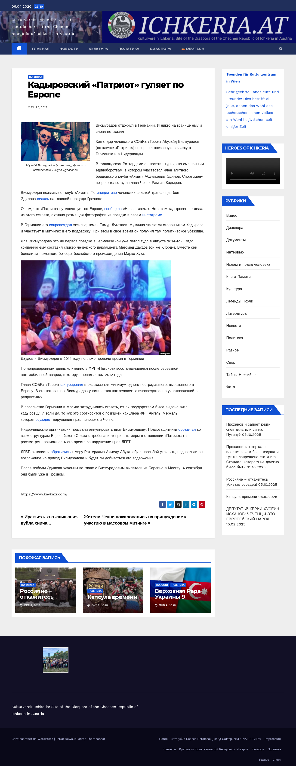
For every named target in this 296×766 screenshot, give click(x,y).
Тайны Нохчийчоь (242, 374)
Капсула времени (112, 597)
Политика (128, 49)
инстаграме (152, 215)
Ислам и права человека (248, 264)
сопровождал (60, 225)
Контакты (169, 749)
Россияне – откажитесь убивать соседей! (44, 597)
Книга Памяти (238, 277)
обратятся (187, 429)
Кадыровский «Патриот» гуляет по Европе (105, 89)
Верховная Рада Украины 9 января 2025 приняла (177, 600)
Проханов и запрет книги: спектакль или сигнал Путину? (249, 429)
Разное (232, 350)
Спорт (231, 362)
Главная (40, 49)
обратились (61, 452)
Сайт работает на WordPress (33, 739)
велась (43, 199)
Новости (69, 49)
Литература (236, 313)
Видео (231, 215)
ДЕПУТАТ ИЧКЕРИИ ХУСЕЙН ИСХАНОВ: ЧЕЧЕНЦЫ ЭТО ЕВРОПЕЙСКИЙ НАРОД (252, 514)
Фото (230, 387)
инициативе (107, 192)
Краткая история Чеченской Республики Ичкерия (213, 749)
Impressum (273, 739)
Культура (98, 49)
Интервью (235, 252)
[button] (281, 48)
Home (163, 739)
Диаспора (160, 49)
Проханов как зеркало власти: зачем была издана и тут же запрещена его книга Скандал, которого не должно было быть (252, 457)
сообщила (113, 209)
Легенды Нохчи (239, 301)
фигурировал (71, 384)
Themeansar (96, 739)
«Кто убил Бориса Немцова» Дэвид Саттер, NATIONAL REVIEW (216, 739)
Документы (236, 240)
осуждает (44, 419)
